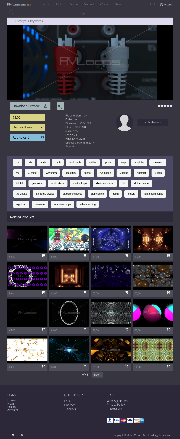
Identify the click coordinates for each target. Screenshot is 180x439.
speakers (158, 162)
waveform (51, 172)
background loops (72, 193)
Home (11, 400)
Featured (89, 4)
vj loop (158, 172)
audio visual (57, 183)
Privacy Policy (116, 404)
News (119, 4)
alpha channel (141, 183)
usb (30, 162)
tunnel (88, 172)
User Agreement (118, 401)
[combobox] (90, 21)
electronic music (104, 183)
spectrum (71, 172)
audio (43, 162)
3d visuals (21, 193)
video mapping (88, 204)
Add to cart (21, 137)
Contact (69, 407)
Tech (58, 162)
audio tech (75, 162)
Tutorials (70, 411)
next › (97, 374)
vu (17, 172)
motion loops (80, 183)
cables (93, 162)
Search (11, 12)
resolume (40, 204)
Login (153, 4)
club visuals (97, 193)
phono (108, 162)
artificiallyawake (152, 122)
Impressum (114, 409)
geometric (37, 183)
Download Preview (26, 106)
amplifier (139, 162)
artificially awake (45, 193)
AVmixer (105, 4)
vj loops (124, 172)
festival (131, 193)
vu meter (32, 172)
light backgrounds (153, 193)
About (45, 4)
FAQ (67, 403)
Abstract (141, 172)
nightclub (21, 204)
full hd (19, 183)
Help (82, 13)
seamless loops (62, 204)
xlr (17, 162)
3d (123, 183)
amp (123, 162)
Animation (105, 172)
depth (115, 193)
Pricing (59, 4)
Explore (73, 4)
